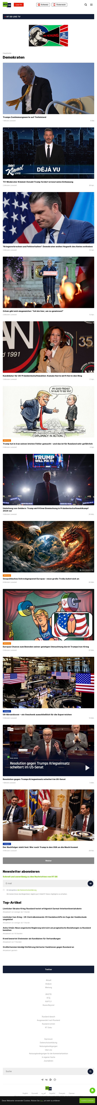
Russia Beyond (48, 1005)
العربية (43, 1093)
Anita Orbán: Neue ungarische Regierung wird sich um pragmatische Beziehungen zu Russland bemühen (47, 929)
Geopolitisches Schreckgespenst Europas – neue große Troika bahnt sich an (41, 579)
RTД (48, 998)
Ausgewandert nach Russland (48, 1020)
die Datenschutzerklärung (26, 890)
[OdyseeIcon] (55, 1080)
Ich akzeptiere (21, 890)
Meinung (48, 987)
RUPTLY (48, 1001)
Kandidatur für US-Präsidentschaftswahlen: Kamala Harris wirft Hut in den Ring (42, 376)
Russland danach (48, 1017)
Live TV (19, 5)
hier (41, 1101)
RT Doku (48, 1027)
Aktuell (48, 980)
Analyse (48, 984)
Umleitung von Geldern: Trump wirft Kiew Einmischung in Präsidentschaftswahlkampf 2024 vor (45, 509)
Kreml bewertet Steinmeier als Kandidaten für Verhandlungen (32, 938)
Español (52, 1093)
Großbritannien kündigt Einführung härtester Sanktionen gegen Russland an (38, 947)
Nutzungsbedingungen (48, 1046)
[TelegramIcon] (42, 1080)
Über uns (48, 1050)
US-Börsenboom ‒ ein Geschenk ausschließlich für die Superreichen (37, 714)
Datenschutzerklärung (48, 1043)
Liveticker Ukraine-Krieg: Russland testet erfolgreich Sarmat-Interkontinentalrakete (42, 908)
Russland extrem (48, 1024)
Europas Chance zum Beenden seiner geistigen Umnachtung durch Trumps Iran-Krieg (46, 647)
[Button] (90, 883)
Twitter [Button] (48, 969)
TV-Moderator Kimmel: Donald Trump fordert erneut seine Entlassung (38, 182)
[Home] (7, 4)
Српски (71, 1093)
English (25, 1093)
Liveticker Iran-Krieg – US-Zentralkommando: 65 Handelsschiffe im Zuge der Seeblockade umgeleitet (45, 918)
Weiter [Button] (48, 861)
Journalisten (48, 1061)
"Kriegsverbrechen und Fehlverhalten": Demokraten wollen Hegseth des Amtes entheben (48, 246)
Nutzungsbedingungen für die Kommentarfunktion (48, 1053)
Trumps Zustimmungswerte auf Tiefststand (24, 117)
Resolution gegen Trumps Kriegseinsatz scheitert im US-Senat (34, 779)
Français (62, 1093)
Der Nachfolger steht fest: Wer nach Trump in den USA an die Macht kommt (40, 847)
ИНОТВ (48, 994)
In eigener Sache (48, 1057)
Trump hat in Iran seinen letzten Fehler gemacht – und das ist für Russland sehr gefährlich (48, 444)
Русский (35, 1093)
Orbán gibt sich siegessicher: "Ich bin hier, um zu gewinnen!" (33, 311)
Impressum (48, 1039)
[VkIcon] (46, 1080)
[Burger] (91, 4)
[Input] (48, 883)
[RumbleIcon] (50, 1080)
